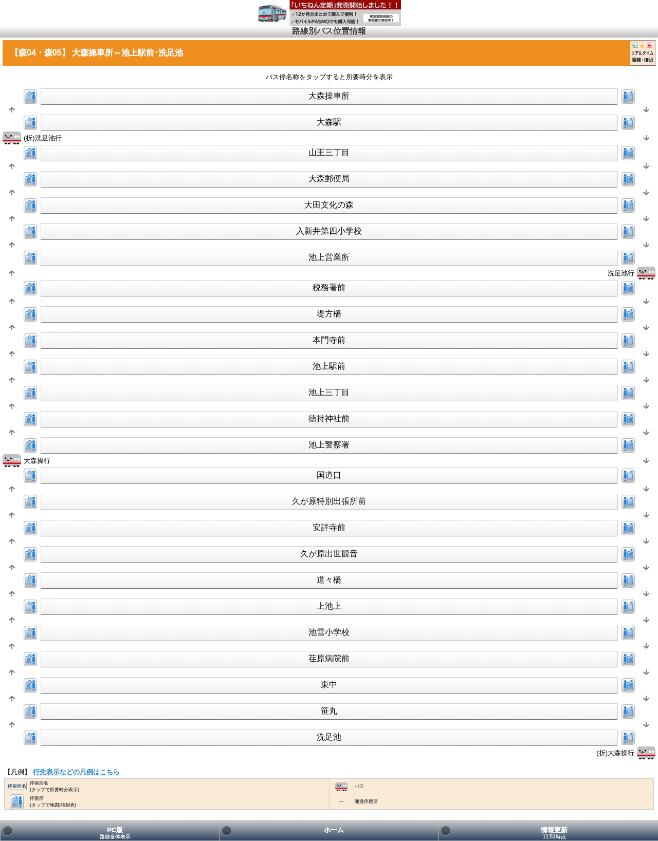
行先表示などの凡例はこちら (76, 772)
